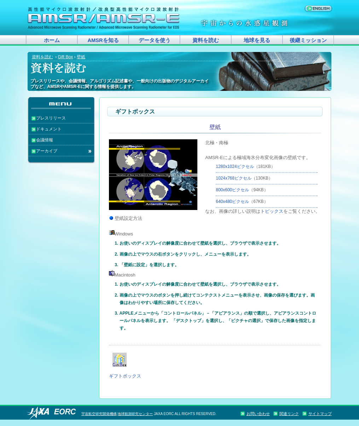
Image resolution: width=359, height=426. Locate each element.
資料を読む (205, 40)
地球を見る (257, 40)
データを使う (154, 40)
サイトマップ (320, 414)
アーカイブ (46, 150)
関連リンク (289, 414)
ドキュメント (49, 129)
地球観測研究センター (135, 414)
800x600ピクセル (232, 189)
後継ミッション (308, 40)
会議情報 (44, 140)
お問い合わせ (258, 414)
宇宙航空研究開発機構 (99, 414)
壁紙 (81, 56)
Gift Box (65, 56)
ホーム (52, 40)
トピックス (271, 211)
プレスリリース (51, 118)
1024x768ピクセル (233, 178)
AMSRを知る (102, 40)
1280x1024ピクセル (235, 166)
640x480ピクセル (232, 201)
